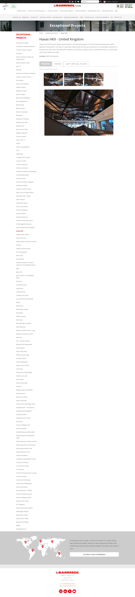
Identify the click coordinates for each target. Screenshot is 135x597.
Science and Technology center (25, 404)
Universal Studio (21, 476)
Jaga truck (19, 272)
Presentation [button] (21, 11)
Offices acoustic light (22, 355)
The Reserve (20, 469)
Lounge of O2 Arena (22, 295)
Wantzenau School (22, 515)
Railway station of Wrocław (24, 390)
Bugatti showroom (21, 133)
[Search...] (90, 1)
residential (25, 17)
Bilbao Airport (20, 108)
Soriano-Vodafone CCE (23, 425)
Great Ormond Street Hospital (25, 227)
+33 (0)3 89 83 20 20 (68, 584)
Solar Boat (19, 421)
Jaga (17, 268)
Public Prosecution (22, 383)
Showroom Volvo (21, 414)
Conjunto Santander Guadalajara (26, 171)
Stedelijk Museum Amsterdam (25, 432)
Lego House (19, 288)
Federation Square (22, 203)
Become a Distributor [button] (71, 17)
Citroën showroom (22, 164)
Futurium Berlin (21, 213)
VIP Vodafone (20, 504)
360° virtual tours (76, 63)
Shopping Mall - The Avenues (25, 407)
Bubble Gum (20, 126)
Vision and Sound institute (24, 508)
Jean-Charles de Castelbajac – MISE (25, 277)
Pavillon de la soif (21, 376)
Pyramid (18, 386)
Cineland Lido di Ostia (23, 157)
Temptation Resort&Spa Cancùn (26, 459)
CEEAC (18, 143)
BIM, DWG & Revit (58, 17)
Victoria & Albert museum (24, 494)
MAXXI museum (21, 316)
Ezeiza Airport (20, 199)
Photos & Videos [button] (53, 11)
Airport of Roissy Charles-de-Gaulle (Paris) (25, 58)
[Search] (100, 1)
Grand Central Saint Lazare (24, 220)
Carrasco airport (21, 136)
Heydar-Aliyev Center (22, 234)
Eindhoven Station (21, 185)
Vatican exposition (21, 487)
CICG (17, 150)
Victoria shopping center (23, 497)
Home (41, 33)
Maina (18, 302)
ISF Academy (20, 259)
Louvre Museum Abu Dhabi (24, 299)
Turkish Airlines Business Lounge (26, 473)
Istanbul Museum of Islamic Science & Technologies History (25, 264)
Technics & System (45, 17)
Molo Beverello (20, 327)
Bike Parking (20, 105)
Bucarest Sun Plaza (22, 129)
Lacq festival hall (21, 285)
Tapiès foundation (21, 455)
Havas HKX (19, 231)
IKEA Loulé (19, 255)
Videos (57, 63)
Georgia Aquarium (22, 217)
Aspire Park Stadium (22, 84)
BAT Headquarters (22, 101)
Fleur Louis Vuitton (22, 206)
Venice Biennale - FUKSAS (24, 490)
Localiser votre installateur (94, 554)
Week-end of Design (22, 522)
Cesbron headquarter (23, 147)
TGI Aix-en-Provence (22, 462)
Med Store (19, 320)
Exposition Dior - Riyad (23, 196)
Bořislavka (19, 115)
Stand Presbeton (21, 428)
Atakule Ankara (21, 87)
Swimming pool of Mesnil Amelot (26, 441)
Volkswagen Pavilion (22, 511)
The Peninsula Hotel (22, 466)
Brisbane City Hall (21, 122)
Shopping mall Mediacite (24, 411)
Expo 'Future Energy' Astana (24, 192)
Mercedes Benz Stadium (23, 323)
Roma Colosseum (21, 400)
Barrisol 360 (17, 17)
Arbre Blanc (20, 80)
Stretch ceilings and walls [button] (36, 11)
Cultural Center (21, 178)
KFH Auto (19, 281)
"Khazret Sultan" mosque (24, 50)
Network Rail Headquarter (24, 344)
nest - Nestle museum (23, 341)
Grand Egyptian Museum (24, 224)
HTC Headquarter (21, 252)
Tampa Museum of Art (23, 452)
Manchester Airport (22, 309)
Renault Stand (20, 393)
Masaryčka (19, 313)
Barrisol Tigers (20, 94)
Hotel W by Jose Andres (23, 248)
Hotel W (18, 245)
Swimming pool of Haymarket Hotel (25, 437)
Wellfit (18, 525)
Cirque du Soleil (21, 161)
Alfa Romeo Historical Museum (25, 46)
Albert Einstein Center (23, 63)
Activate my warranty (102, 17)
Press (81, 17)
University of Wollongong (24, 483)
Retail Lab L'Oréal (21, 397)
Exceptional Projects (66, 11)
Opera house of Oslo (22, 365)
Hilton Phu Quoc (21, 238)
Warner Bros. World (22, 518)
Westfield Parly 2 (21, 529)
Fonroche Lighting (21, 210)
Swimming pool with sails (24, 448)
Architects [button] (34, 17)
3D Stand (19, 53)
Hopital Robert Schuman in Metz (26, 241)
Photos (45, 63)
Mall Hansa (19, 306)
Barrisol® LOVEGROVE (23, 98)
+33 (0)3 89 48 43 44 (68, 586)
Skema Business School (23, 418)
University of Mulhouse (23, 480)
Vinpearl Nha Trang (22, 501)
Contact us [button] (117, 17)
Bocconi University (22, 112)
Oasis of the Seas (21, 351)
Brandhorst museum (22, 119)
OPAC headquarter (22, 362)
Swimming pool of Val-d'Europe (25, 445)
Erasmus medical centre (23, 189)
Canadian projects (80, 11)
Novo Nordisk (20, 348)
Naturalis (19, 337)
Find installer (89, 17)
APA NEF (18, 70)
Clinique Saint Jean (22, 168)
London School (20, 292)
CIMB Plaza (19, 154)
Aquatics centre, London (23, 77)
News (116, 11)
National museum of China (24, 334)
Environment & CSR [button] (94, 11)
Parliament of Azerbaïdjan (24, 372)
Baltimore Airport (21, 91)
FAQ (111, 17)
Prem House (20, 379)
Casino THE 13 (20, 140)
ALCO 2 (18, 66)
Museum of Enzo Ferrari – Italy (25, 330)
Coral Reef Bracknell (22, 175)
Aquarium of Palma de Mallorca (26, 73)
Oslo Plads (19, 369)
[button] (111, 1)
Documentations (107, 11)
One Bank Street (21, 358)
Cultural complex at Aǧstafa (24, 182)
